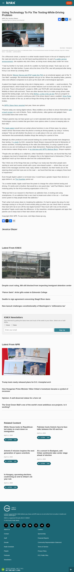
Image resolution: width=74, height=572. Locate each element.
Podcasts (7, 555)
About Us (7, 529)
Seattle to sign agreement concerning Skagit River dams (26, 299)
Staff (5, 538)
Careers (40, 529)
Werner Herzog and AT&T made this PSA (28, 75)
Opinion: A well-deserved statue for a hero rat (21, 398)
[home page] (10, 3)
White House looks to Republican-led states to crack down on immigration (18, 429)
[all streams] (71, 569)
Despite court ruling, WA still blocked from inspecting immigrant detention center (36, 286)
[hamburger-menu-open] (3, 3)
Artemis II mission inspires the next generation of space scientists (19, 452)
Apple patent (9, 128)
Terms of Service (43, 547)
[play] (3, 569)
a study (16, 142)
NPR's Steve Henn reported (14, 105)
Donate (69, 3)
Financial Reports (43, 538)
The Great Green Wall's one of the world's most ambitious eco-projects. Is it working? (34, 406)
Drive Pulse (67, 96)
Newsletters (7, 559)
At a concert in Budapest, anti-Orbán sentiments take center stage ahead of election (52, 453)
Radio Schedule (9, 547)
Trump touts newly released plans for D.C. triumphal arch (26, 382)
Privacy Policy (42, 551)
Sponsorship (42, 534)
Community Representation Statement (50, 542)
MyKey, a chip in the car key (44, 94)
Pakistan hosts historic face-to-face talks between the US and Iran (52, 428)
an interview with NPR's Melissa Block (44, 149)
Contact (6, 534)
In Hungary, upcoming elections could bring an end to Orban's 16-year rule (18, 477)
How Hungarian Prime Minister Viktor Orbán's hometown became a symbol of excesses (35, 390)
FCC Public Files (43, 555)
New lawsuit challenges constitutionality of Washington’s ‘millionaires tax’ (34, 306)
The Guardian (20, 179)
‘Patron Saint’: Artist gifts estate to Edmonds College (24, 292)
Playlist (6, 551)
